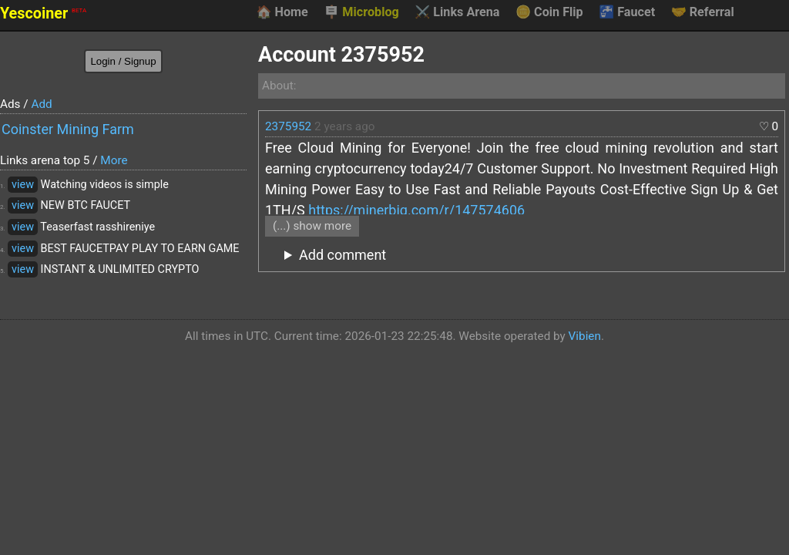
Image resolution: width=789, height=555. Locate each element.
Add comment (342, 255)
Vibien (585, 336)
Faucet (627, 12)
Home (281, 12)
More (113, 160)
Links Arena (457, 12)
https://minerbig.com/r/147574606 (416, 210)
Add (41, 104)
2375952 (288, 126)
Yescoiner (43, 13)
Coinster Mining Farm (68, 129)
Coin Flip (549, 12)
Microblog (361, 12)
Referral (702, 12)
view (23, 184)
